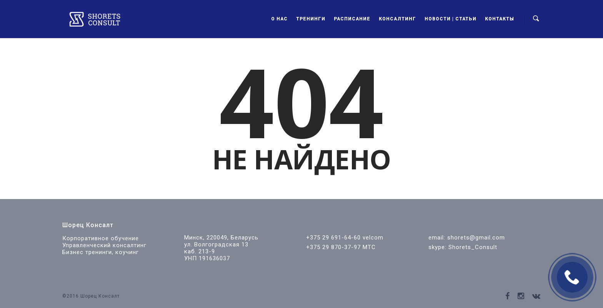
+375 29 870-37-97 (333, 247)
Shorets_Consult (472, 247)
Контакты (499, 19)
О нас (279, 19)
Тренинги (310, 19)
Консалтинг (397, 19)
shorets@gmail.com (476, 237)
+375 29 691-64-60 (333, 237)
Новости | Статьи (450, 19)
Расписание (352, 19)
